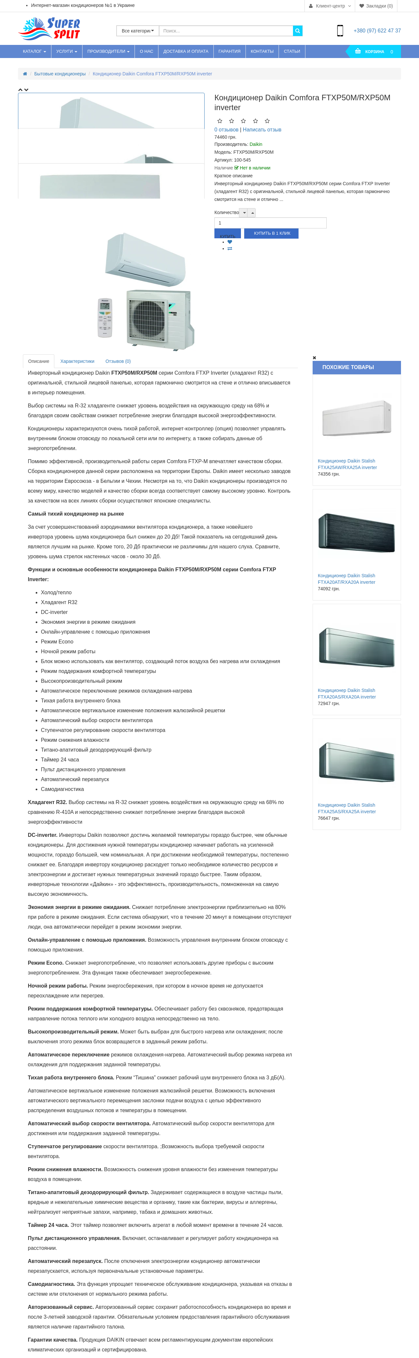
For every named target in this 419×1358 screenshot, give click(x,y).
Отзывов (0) (118, 361)
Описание (38, 361)
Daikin (255, 144)
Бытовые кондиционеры (60, 73)
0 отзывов (226, 129)
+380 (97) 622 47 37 (377, 30)
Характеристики (77, 361)
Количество (226, 212)
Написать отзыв (262, 129)
